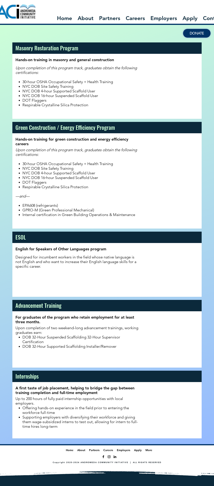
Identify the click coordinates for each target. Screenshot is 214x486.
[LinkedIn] (115, 457)
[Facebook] (103, 457)
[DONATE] (197, 33)
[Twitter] (109, 457)
